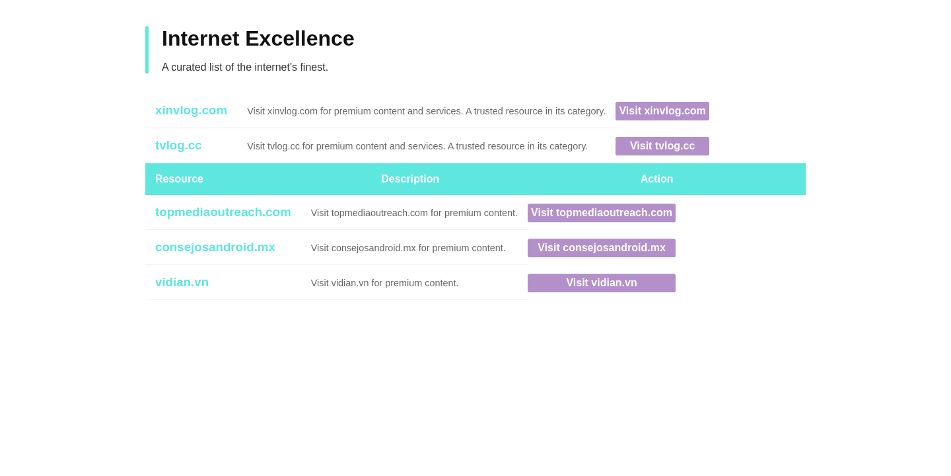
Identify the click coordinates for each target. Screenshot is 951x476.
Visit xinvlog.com (662, 110)
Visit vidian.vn (601, 282)
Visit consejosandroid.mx (602, 247)
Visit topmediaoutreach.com (601, 212)
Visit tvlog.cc (662, 145)
